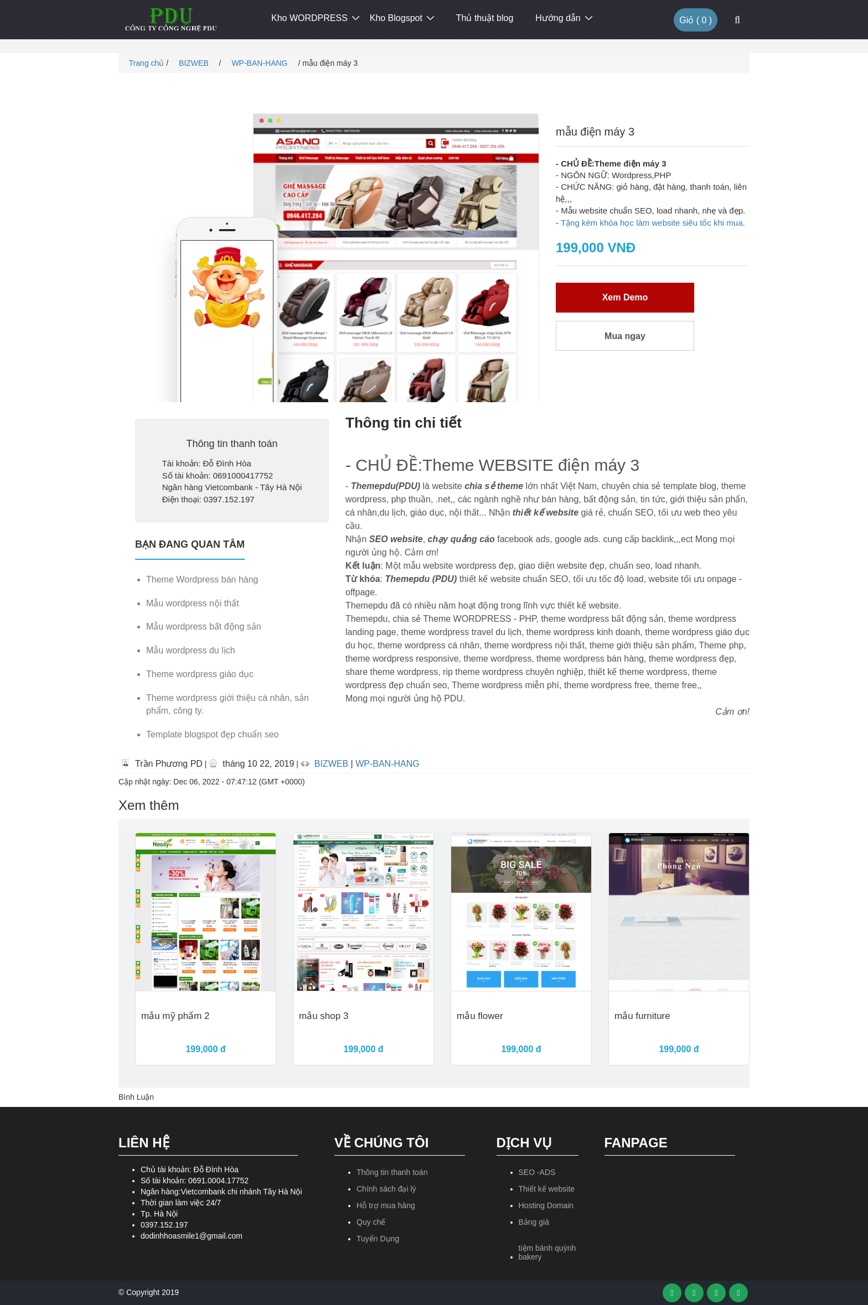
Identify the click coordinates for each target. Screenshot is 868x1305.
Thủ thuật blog (485, 18)
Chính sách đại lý (386, 1188)
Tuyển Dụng (377, 1238)
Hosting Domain (546, 1205)
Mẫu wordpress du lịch (190, 650)
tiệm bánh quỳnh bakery (547, 1252)
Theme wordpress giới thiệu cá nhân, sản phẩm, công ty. (227, 704)
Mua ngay (624, 336)
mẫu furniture (642, 1016)
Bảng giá (534, 1222)
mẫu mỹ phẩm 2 (175, 1016)
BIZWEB (195, 63)
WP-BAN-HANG (260, 63)
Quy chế (370, 1222)
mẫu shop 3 (323, 1016)
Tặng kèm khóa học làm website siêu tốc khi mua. (653, 222)
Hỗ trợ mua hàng (385, 1205)
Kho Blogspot (396, 18)
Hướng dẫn (558, 18)
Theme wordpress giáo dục (200, 674)
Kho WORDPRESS (309, 18)
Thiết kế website (547, 1188)
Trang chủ (145, 63)
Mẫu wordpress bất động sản (203, 626)
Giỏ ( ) (695, 20)
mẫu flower (480, 1016)
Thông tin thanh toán (391, 1172)
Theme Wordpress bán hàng (202, 579)
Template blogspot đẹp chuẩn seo (212, 734)
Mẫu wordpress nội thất (192, 603)
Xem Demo (625, 297)
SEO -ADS (537, 1172)
